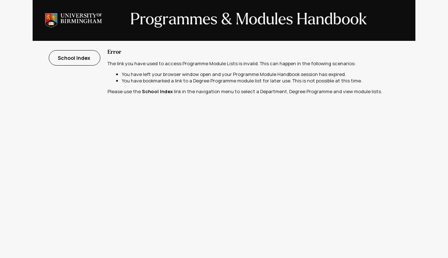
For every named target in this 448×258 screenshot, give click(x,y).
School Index (74, 57)
